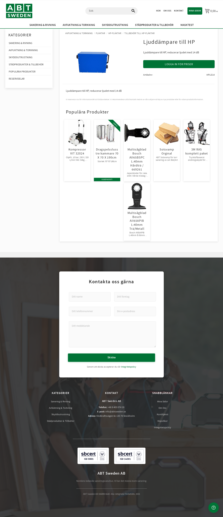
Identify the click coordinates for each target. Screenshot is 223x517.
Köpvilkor (162, 421)
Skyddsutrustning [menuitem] (115, 25)
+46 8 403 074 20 (116, 407)
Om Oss (162, 408)
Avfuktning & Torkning (60, 408)
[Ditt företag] (135, 297)
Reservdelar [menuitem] (17, 78)
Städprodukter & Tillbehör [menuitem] (154, 25)
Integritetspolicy (128, 366)
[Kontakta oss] (213, 507)
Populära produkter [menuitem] (22, 71)
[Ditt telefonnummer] (90, 311)
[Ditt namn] (90, 297)
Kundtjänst (162, 414)
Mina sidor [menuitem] (195, 10)
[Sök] (131, 11)
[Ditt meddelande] (112, 334)
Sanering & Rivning (60, 401)
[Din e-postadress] (135, 311)
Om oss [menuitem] (167, 10)
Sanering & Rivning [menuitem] (42, 25)
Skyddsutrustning (60, 414)
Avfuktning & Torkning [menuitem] (79, 25)
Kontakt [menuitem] (178, 10)
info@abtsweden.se (115, 411)
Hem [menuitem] (158, 10)
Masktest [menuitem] (187, 25)
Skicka (111, 357)
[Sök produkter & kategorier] (111, 11)
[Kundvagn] (211, 11)
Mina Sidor (162, 401)
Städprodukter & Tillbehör (60, 421)
